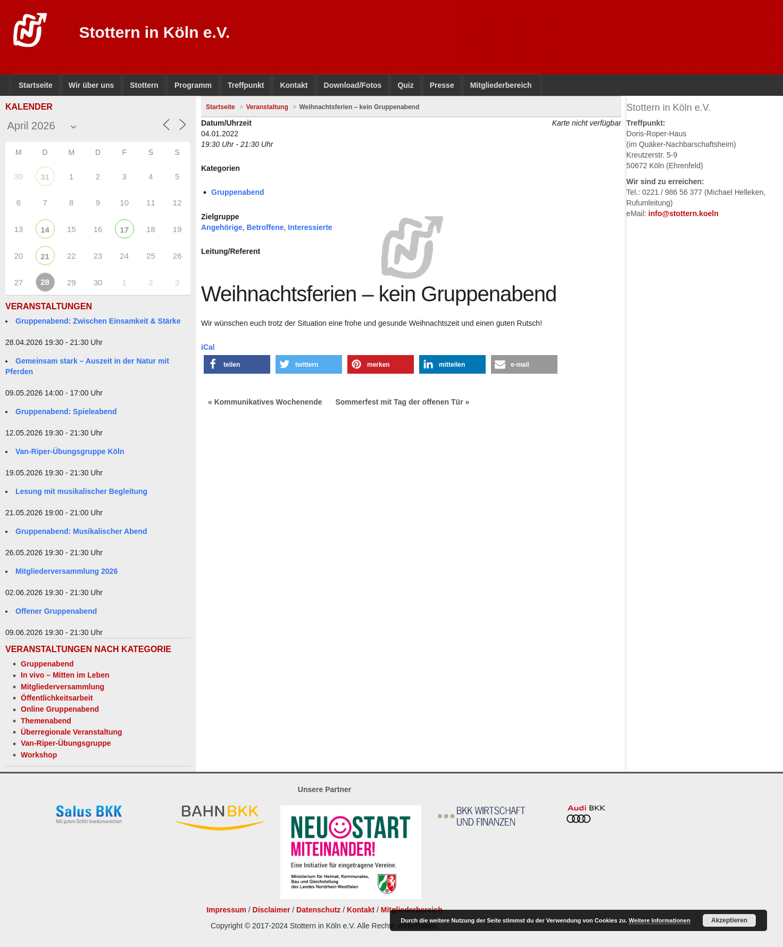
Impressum (226, 909)
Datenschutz (318, 909)
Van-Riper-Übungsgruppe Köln (69, 451)
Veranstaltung (267, 107)
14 (44, 229)
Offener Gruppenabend (56, 611)
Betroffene (265, 227)
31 (44, 177)
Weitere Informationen (659, 920)
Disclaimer (271, 909)
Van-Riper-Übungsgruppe (66, 743)
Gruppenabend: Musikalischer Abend (81, 531)
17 (124, 229)
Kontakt (360, 909)
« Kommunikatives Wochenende (265, 402)
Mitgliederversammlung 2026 (66, 571)
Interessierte (310, 227)
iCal (208, 347)
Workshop (39, 755)
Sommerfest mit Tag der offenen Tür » (402, 402)
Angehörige (222, 227)
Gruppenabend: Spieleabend (66, 411)
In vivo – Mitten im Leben (65, 675)
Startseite (220, 107)
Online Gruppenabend (60, 709)
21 (44, 256)
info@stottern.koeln (683, 213)
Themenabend (46, 721)
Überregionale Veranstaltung (71, 732)
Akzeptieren (729, 920)
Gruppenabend (47, 664)
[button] (237, 364)
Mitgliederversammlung (62, 686)
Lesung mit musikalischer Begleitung (81, 491)
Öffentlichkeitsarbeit (57, 698)
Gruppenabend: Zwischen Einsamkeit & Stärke (97, 321)
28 (44, 281)
